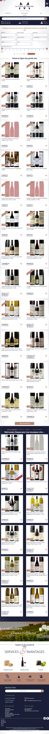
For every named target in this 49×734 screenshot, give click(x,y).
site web (25, 731)
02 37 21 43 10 (30, 698)
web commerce (29, 731)
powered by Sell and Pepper (20, 731)
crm (31, 731)
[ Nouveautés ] (37, 429)
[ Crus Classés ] (12, 429)
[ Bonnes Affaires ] (24, 429)
